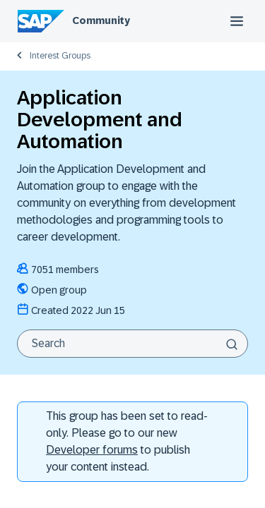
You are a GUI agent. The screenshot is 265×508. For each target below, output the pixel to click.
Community (101, 20)
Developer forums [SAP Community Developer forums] (92, 450)
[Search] (132, 343)
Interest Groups (60, 56)
